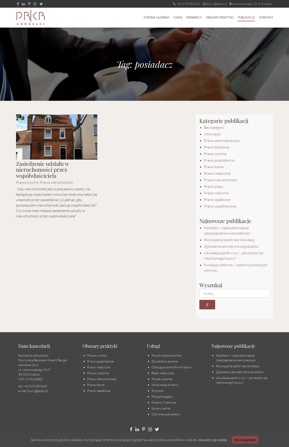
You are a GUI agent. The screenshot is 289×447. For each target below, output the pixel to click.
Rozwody (157, 391)
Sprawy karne (160, 408)
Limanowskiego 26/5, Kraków (251, 4)
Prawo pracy (213, 186)
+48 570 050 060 (186, 4)
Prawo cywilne (27, 182)
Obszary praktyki (220, 17)
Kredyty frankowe (163, 402)
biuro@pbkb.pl (215, 4)
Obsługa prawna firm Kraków (171, 367)
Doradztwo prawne (164, 361)
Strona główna (156, 17)
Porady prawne (161, 379)
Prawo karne (214, 167)
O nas (177, 17)
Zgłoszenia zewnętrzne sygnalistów (231, 246)
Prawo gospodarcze (219, 160)
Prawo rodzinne (216, 193)
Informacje (212, 134)
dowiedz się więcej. (213, 440)
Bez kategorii (214, 127)
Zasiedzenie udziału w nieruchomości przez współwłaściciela (42, 169)
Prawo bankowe (216, 147)
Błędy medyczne (162, 373)
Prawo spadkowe (217, 199)
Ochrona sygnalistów (165, 414)
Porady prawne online (166, 355)
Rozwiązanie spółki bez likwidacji (229, 240)
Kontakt (266, 17)
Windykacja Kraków (165, 385)
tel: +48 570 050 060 (32, 386)
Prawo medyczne (217, 173)
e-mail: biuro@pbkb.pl (33, 391)
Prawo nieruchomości (57, 182)
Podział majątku (162, 396)
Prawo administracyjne (222, 140)
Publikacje (246, 17)
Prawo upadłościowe (220, 206)
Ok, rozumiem (245, 440)
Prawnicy (194, 17)
